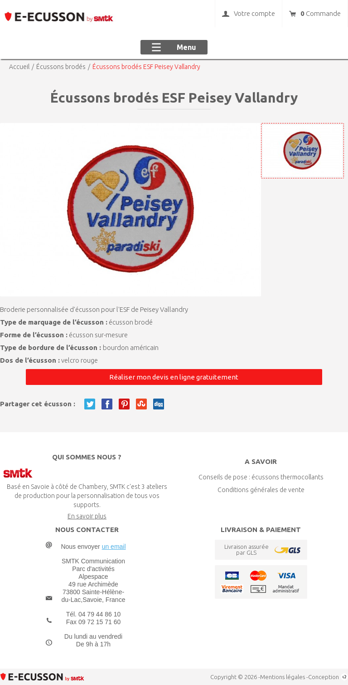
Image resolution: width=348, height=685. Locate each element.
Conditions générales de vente (261, 489)
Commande (315, 13)
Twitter (89, 404)
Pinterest (124, 404)
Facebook (107, 404)
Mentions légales (282, 677)
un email (114, 546)
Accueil (19, 66)
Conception (328, 677)
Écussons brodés (61, 66)
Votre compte (248, 13)
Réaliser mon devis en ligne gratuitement (173, 377)
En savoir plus (87, 516)
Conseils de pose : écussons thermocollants (261, 477)
